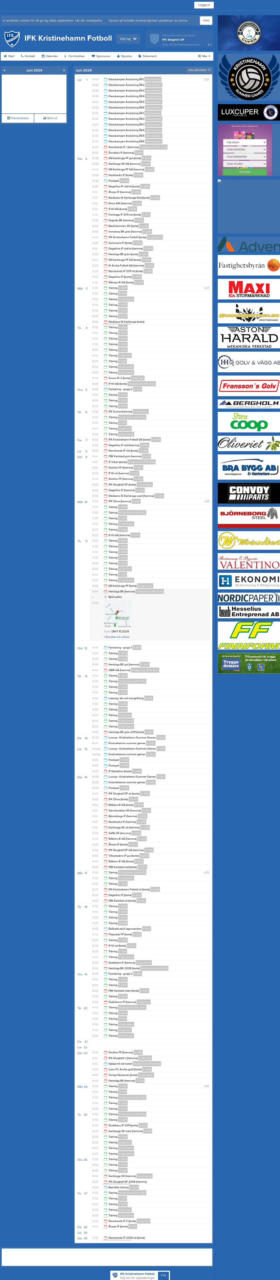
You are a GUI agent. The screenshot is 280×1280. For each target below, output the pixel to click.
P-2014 (146, 260)
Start (9, 56)
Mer (204, 56)
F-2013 (143, 254)
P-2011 (139, 153)
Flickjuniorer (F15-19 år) (153, 147)
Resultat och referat (116, 637)
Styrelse (124, 56)
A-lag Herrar (126, 367)
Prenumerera (17, 118)
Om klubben (75, 56)
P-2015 (145, 186)
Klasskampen (153, 79)
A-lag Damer (155, 237)
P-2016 (146, 158)
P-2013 (136, 192)
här (105, 21)
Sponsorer (101, 56)
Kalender (50, 56)
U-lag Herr (125, 355)
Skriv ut (50, 118)
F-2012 (155, 197)
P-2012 (144, 445)
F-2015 (123, 344)
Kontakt (28, 56)
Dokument (147, 56)
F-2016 (137, 203)
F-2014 (123, 333)
